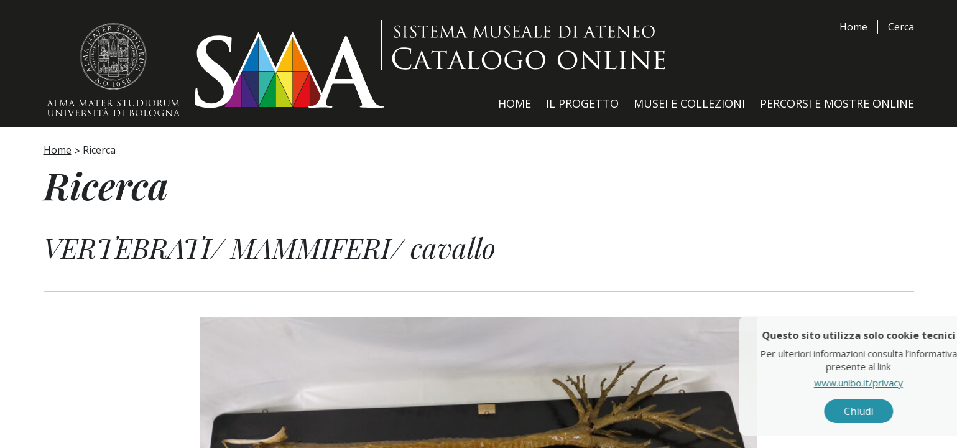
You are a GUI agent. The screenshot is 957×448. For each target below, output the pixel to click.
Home (853, 27)
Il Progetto (582, 103)
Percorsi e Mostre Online (837, 103)
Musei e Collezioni (689, 103)
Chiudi (913, 411)
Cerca (901, 27)
